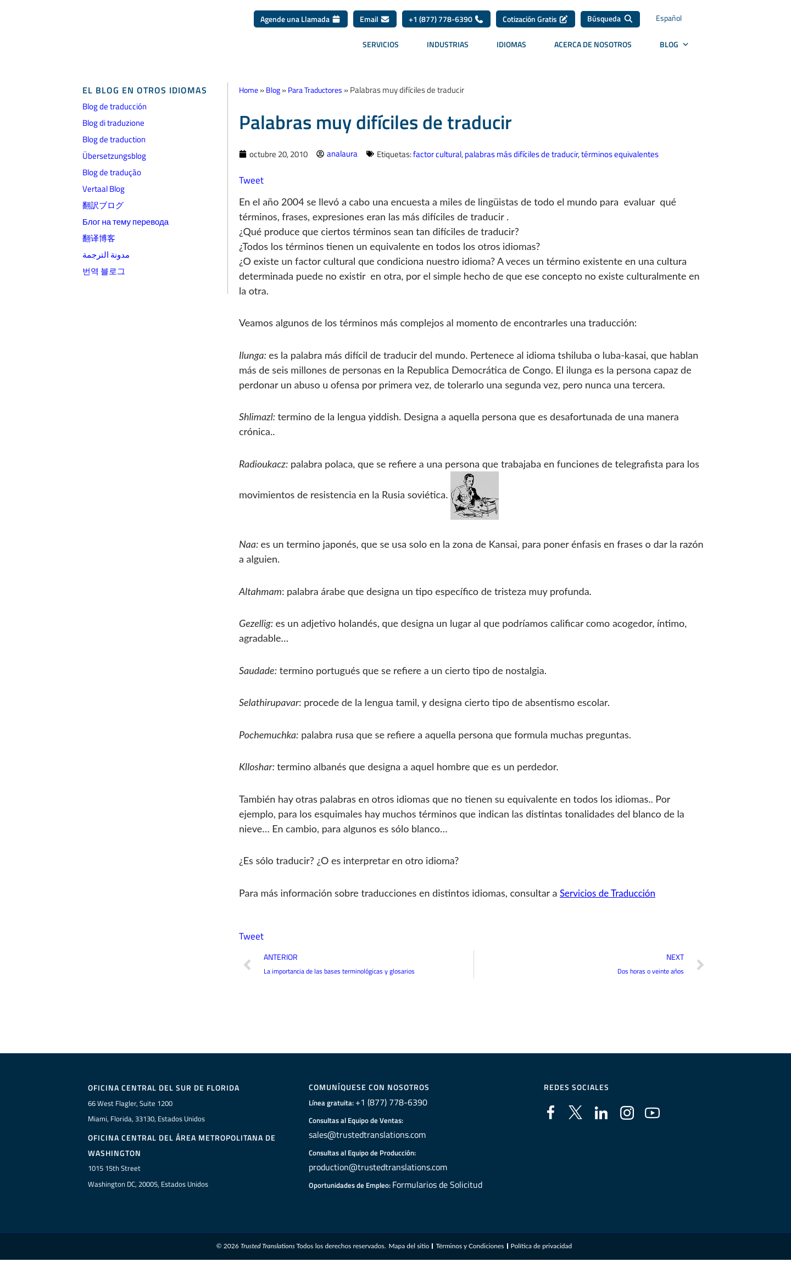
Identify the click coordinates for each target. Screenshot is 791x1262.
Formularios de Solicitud (437, 1185)
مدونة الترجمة (106, 254)
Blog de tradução (111, 172)
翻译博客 (98, 238)
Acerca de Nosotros (593, 48)
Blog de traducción (114, 106)
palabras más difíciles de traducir (521, 153)
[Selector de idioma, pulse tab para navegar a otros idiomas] (678, 23)
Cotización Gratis (536, 23)
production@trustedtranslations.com (374, 1167)
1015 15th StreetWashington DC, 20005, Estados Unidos (148, 1177)
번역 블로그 (103, 271)
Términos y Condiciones (470, 1248)
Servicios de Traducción (610, 892)
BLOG (674, 48)
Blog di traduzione (113, 122)
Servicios (381, 48)
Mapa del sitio (408, 1248)
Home (249, 90)
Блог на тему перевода (125, 221)
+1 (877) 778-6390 (446, 23)
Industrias (448, 48)
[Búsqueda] (610, 23)
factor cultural (437, 153)
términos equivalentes (620, 153)
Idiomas (511, 48)
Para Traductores (321, 90)
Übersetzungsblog (114, 155)
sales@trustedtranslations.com (365, 1135)
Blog (275, 90)
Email (375, 23)
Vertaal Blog (103, 188)
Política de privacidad (541, 1248)
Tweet (251, 179)
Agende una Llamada (300, 23)
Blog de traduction (114, 139)
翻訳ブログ (103, 205)
